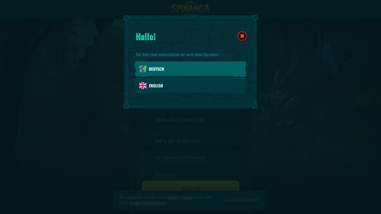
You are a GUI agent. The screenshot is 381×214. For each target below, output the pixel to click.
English (151, 85)
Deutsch (151, 69)
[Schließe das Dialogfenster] (242, 36)
